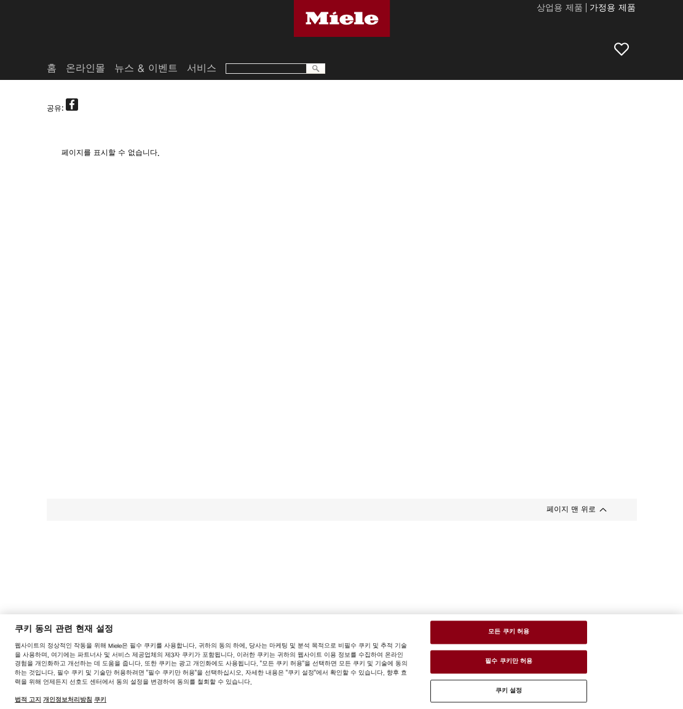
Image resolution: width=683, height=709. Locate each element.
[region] (341, 661)
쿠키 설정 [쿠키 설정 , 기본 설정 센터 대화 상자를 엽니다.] (509, 690)
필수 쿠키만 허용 (508, 661)
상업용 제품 (560, 8)
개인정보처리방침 (67, 700)
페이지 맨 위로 (571, 509)
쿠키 (100, 700)
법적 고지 (28, 700)
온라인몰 (85, 68)
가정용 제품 (613, 8)
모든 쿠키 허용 (508, 632)
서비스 (201, 68)
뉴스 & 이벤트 (146, 68)
